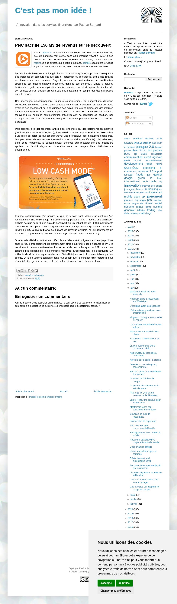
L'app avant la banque (141, 447)
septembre (136, 266)
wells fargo (146, 213)
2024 (131, 235)
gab (148, 174)
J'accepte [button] (106, 582)
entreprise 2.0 (145, 171)
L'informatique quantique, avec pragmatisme (145, 311)
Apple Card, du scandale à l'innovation (143, 354)
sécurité (129, 206)
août (133, 270)
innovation (132, 185)
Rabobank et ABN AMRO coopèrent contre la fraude (144, 441)
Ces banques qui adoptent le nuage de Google (144, 488)
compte (87, 62)
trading (151, 210)
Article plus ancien (103, 391)
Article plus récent (25, 391)
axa (154, 143)
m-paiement (143, 192)
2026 (131, 227)
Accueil (64, 391)
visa (160, 210)
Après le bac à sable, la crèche (145, 360)
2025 (131, 231)
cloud (144, 153)
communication (133, 157)
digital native (154, 164)
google (128, 177)
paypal (143, 200)
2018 (131, 518)
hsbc (159, 178)
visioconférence (132, 213)
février (133, 499)
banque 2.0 (145, 147)
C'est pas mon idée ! (53, 10)
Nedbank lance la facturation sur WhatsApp (144, 300)
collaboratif (156, 154)
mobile (128, 196)
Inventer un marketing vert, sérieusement (143, 365)
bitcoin (142, 150)
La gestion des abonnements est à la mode (144, 387)
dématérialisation (153, 160)
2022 (131, 244)
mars (133, 495)
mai (132, 283)
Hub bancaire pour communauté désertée (142, 426)
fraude (139, 174)
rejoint (37, 62)
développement (133, 163)
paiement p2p (131, 200)
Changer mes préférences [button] (116, 590)
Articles (131, 118)
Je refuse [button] (124, 582)
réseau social (153, 203)
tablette (141, 210)
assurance (142, 142)
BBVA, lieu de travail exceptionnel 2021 (140, 459)
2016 (131, 527)
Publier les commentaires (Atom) (45, 397)
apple (159, 138)
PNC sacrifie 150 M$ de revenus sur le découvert (143, 394)
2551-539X (135, 65)
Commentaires (135, 123)
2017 (131, 522)
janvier (134, 504)
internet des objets (152, 186)
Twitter (143, 104)
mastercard (156, 192)
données (29, 275)
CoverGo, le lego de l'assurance (140, 415)
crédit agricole (153, 157)
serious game (143, 207)
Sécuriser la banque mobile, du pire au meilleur (145, 466)
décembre (135, 252)
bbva (134, 150)
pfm (149, 199)
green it (145, 177)
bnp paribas (154, 150)
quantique (157, 200)
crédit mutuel (132, 160)
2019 (131, 513)
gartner (157, 174)
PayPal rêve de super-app (143, 421)
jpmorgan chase (132, 189)
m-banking (38, 275)
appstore (128, 143)
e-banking (149, 167)
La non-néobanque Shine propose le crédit (142, 347)
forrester (128, 174)
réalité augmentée (133, 203)
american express (143, 138)
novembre (135, 257)
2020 (131, 509)
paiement (154, 196)
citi (135, 154)
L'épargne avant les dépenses (145, 306)
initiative (47, 52)
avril (132, 288)
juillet (133, 274)
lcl (143, 189)
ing (160, 181)
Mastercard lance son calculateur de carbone (143, 408)
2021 (131, 249)
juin (132, 279)
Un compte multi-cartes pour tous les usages (144, 481)
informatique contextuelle (140, 181)
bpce (127, 153)
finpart (158, 171)
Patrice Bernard (146, 52)
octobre (134, 261)
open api (139, 196)
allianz (127, 138)
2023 (131, 240)
